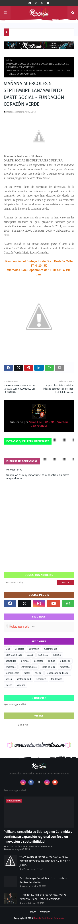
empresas (11, 667)
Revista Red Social (19, 626)
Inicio (9, 60)
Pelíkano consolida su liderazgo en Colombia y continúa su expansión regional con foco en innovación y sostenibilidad (38, 837)
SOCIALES (43, 655)
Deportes (19, 649)
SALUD (30, 655)
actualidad (11, 661)
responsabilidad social (57, 673)
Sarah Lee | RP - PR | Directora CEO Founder (30, 846)
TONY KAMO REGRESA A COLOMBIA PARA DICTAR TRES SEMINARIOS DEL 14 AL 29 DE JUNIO (44, 861)
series (9, 679)
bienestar (38, 661)
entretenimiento (28, 667)
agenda (25, 661)
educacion (65, 661)
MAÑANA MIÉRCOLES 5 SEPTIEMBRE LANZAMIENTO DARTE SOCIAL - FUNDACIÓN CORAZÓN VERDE (38, 65)
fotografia (65, 667)
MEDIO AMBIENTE (14, 655)
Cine (8, 649)
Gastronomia (50, 649)
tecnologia (41, 679)
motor (27, 673)
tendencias (56, 679)
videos (9, 685)
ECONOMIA (34, 649)
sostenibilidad (24, 679)
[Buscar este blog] (30, 582)
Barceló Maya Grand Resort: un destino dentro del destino (43, 880)
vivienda (21, 685)
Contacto (45, 912)
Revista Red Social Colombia (48, 918)
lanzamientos (12, 673)
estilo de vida (48, 667)
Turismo (57, 655)
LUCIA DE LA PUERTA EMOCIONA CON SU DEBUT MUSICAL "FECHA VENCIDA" (43, 897)
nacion (38, 673)
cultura (51, 661)
